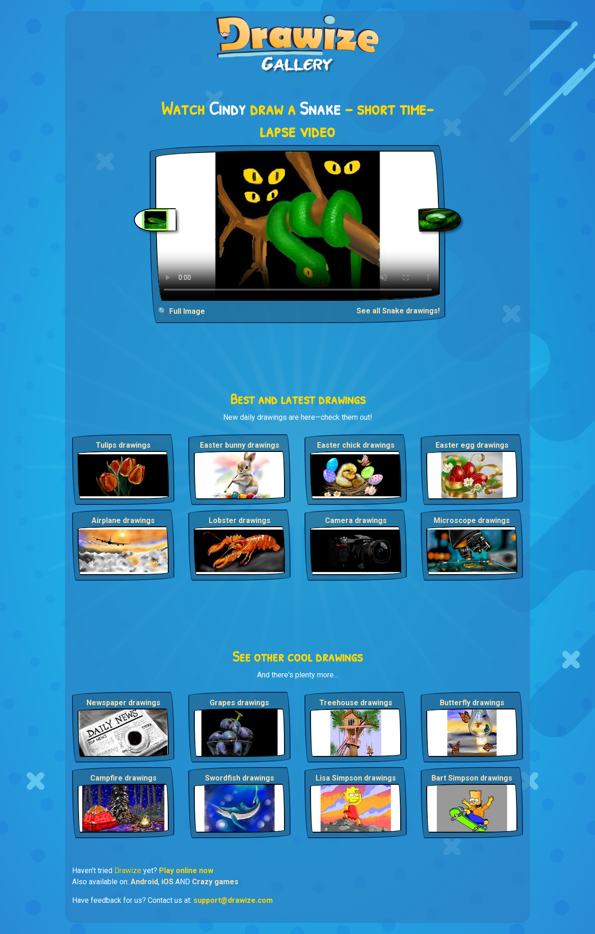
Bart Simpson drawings (471, 778)
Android (144, 881)
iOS (167, 881)
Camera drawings (356, 520)
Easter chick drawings (356, 445)
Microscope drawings (472, 520)
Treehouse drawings (355, 702)
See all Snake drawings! (398, 310)
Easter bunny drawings (239, 445)
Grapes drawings (239, 702)
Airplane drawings (123, 520)
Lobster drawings (240, 520)
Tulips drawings (123, 445)
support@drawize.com (233, 900)
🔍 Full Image (181, 311)
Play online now (186, 870)
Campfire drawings (123, 778)
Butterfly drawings (472, 702)
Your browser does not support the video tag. (297, 226)
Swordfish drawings (239, 778)
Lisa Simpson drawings (356, 778)
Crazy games (215, 881)
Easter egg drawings (472, 445)
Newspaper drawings (123, 702)
